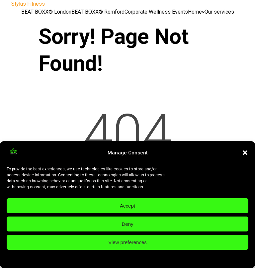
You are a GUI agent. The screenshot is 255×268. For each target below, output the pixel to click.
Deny (127, 224)
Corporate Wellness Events (156, 12)
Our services (219, 12)
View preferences (127, 242)
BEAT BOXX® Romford (98, 12)
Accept (127, 206)
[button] (245, 152)
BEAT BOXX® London (46, 12)
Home (196, 12)
